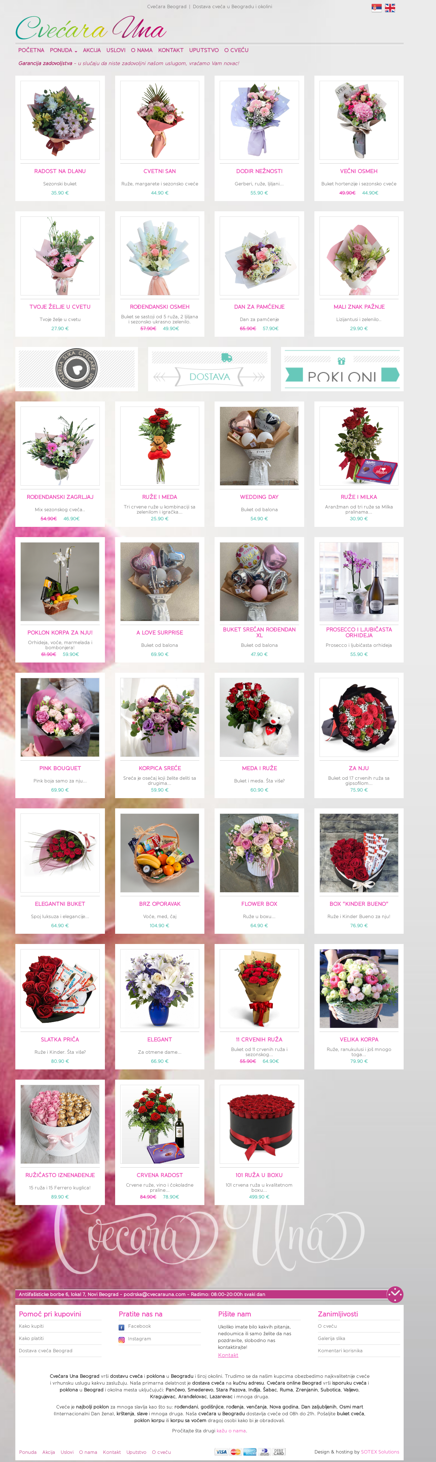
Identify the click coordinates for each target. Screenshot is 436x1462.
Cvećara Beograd (167, 7)
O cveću (236, 50)
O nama (142, 50)
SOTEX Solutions (380, 1452)
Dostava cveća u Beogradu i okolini (232, 7)
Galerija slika (331, 1338)
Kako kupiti (31, 1326)
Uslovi (115, 50)
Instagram (135, 1339)
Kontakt (171, 50)
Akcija (92, 50)
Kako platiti (31, 1338)
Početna (31, 50)
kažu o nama (231, 1431)
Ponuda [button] (63, 50)
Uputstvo (204, 50)
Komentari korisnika (340, 1351)
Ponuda (28, 1452)
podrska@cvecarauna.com (155, 1294)
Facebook (135, 1326)
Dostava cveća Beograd (46, 1351)
